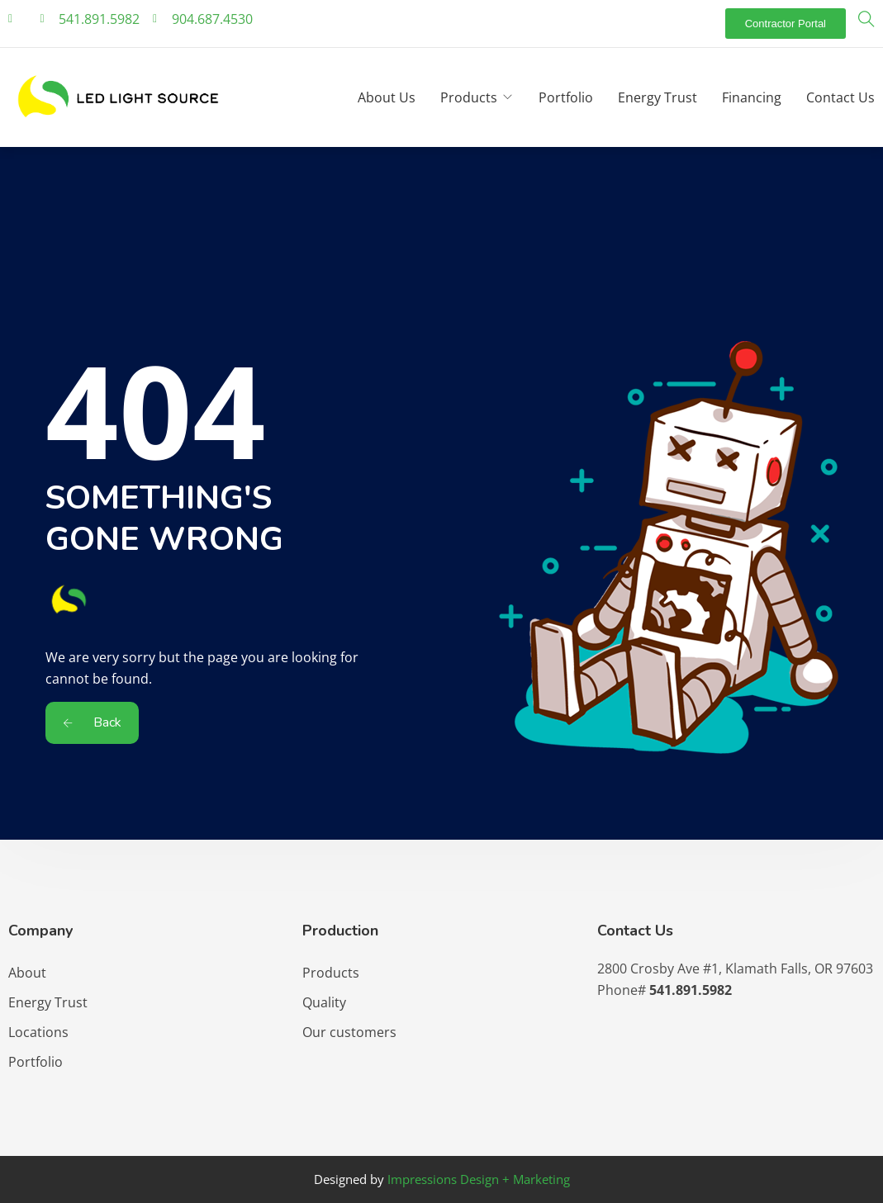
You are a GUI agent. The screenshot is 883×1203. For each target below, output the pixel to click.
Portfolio (566, 97)
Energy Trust (657, 97)
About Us (386, 97)
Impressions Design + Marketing (478, 1179)
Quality (324, 1002)
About (27, 973)
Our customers (349, 1032)
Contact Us (840, 97)
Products (468, 97)
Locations (38, 1032)
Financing (751, 97)
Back (92, 722)
